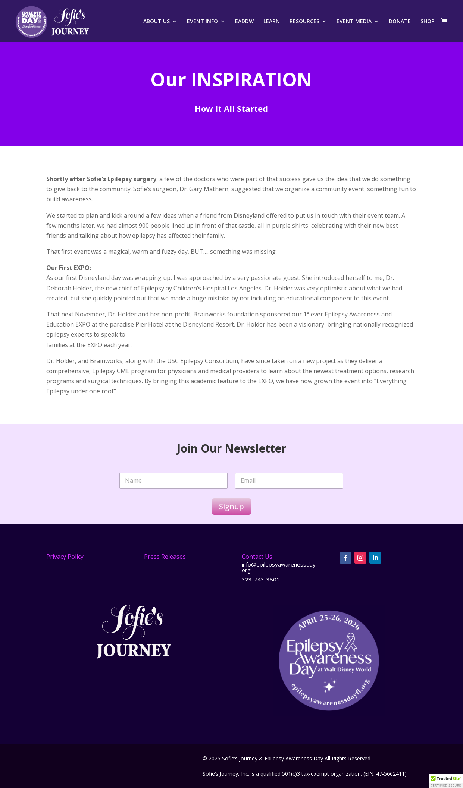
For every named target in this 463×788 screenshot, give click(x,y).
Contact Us (257, 556)
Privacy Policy (65, 556)
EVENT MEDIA (354, 22)
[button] (446, 781)
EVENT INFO (202, 22)
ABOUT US (156, 22)
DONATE (400, 22)
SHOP (427, 22)
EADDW (244, 22)
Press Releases (165, 556)
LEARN (271, 22)
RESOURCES (304, 22)
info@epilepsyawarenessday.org (279, 567)
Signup (231, 506)
